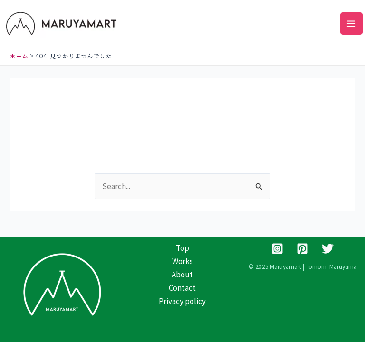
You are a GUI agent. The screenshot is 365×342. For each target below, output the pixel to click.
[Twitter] (328, 249)
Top (182, 248)
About (182, 274)
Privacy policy (182, 301)
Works (182, 261)
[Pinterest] (302, 249)
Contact (182, 288)
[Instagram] (277, 249)
